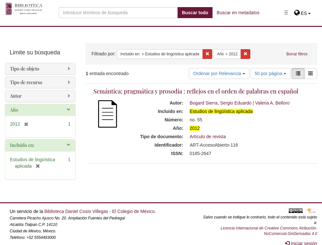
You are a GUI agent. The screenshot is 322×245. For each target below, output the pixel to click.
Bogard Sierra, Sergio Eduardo (220, 103)
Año (14, 110)
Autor (16, 96)
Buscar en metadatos (238, 12)
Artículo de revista (208, 136)
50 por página (270, 73)
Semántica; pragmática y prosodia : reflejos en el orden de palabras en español (195, 91)
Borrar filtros (296, 54)
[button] (302, 13)
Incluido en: (22, 145)
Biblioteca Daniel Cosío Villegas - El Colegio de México (99, 211)
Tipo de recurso (26, 82)
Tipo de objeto (24, 69)
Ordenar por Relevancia (219, 73)
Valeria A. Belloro (272, 103)
